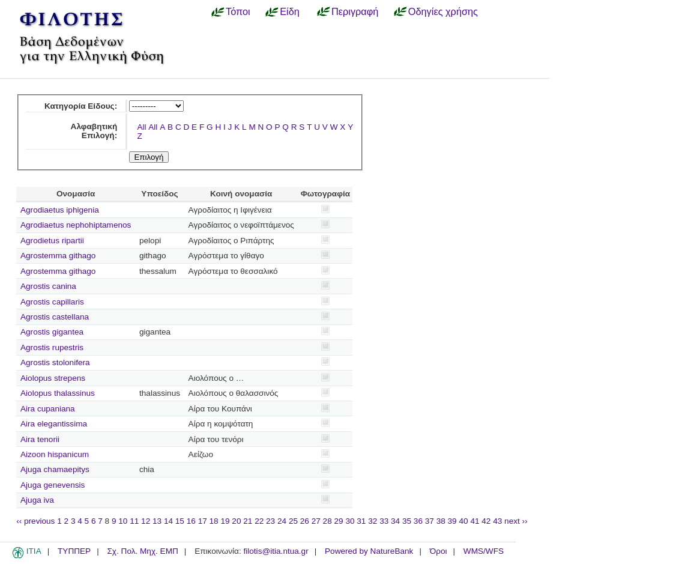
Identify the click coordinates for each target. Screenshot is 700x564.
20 (236, 521)
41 (474, 521)
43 (497, 521)
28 (327, 521)
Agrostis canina (48, 286)
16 (191, 521)
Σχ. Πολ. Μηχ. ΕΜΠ (142, 551)
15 (179, 521)
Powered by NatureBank (369, 551)
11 (134, 521)
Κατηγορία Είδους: (80, 106)
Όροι (438, 551)
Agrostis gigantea (51, 331)
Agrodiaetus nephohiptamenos (75, 224)
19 (224, 521)
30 (349, 521)
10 (122, 521)
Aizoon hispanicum (54, 454)
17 (202, 521)
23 (270, 521)
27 (316, 521)
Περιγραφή (354, 11)
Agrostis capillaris (52, 301)
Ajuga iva (37, 500)
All (141, 127)
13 (156, 521)
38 (440, 521)
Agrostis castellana (54, 316)
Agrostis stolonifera (55, 362)
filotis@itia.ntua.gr (275, 551)
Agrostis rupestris (51, 347)
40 (463, 521)
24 (281, 521)
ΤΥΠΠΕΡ (74, 551)
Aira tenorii (39, 439)
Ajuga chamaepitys (54, 469)
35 (406, 521)
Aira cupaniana (47, 408)
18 (214, 521)
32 (372, 521)
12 (145, 521)
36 (418, 521)
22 (259, 521)
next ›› (516, 521)
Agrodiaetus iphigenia (59, 209)
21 (247, 521)
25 (293, 521)
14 (168, 521)
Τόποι (238, 11)
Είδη (290, 11)
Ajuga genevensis (52, 485)
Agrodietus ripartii (52, 240)
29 (338, 521)
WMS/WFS (483, 551)
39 (452, 521)
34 (395, 521)
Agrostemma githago (57, 255)
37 (429, 521)
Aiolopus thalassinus (57, 393)
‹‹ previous (35, 521)
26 (304, 521)
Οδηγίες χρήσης (443, 11)
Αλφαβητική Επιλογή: (94, 131)
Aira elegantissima (53, 423)
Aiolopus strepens (52, 378)
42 (485, 521)
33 (383, 521)
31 (361, 521)
